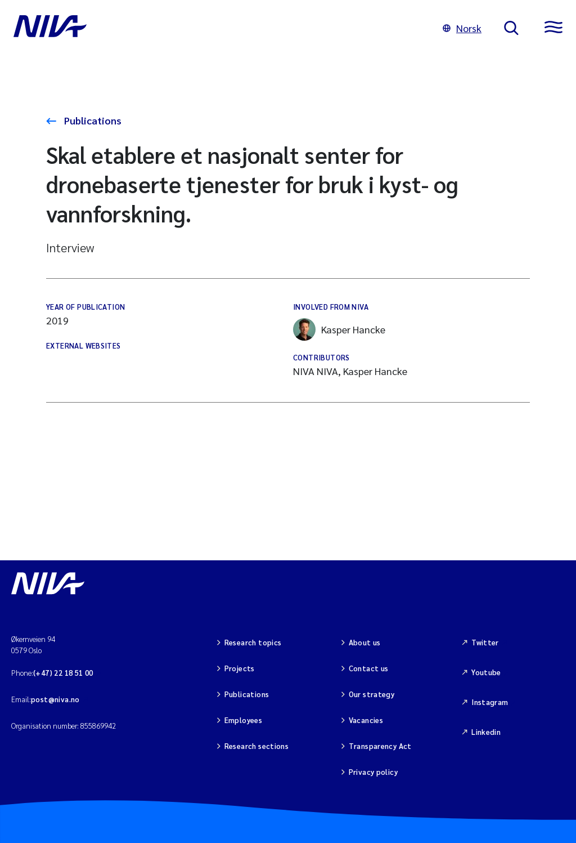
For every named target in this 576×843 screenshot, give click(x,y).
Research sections (256, 746)
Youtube (486, 672)
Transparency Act (380, 746)
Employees (243, 720)
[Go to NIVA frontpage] (217, 28)
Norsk (462, 27)
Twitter (485, 642)
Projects (239, 668)
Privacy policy (373, 772)
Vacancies (366, 720)
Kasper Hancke (339, 329)
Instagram (489, 702)
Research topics (253, 642)
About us (365, 642)
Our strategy (372, 694)
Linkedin (486, 732)
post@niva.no (55, 699)
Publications (92, 120)
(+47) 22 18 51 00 (63, 672)
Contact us (369, 668)
